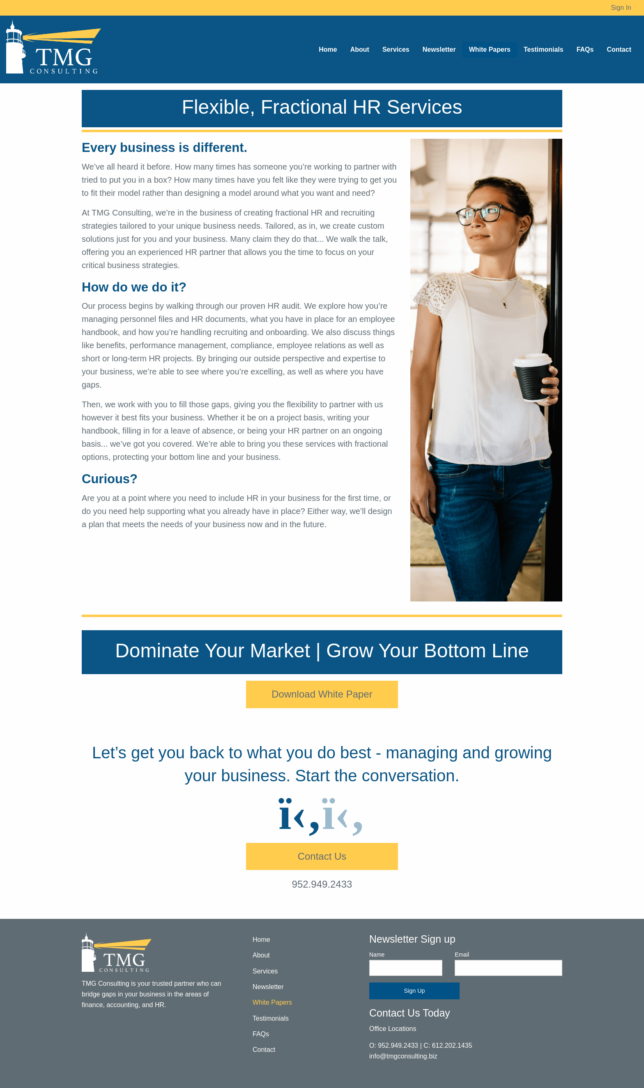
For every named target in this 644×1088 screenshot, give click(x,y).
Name (405, 963)
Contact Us (322, 856)
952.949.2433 (322, 884)
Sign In (621, 7)
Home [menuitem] (328, 49)
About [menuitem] (359, 49)
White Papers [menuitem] (490, 49)
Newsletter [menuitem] (439, 49)
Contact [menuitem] (619, 49)
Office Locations (392, 1028)
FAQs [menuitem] (585, 49)
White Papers (272, 1002)
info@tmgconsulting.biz (403, 1056)
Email (508, 963)
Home (261, 939)
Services (265, 971)
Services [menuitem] (395, 49)
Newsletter (268, 986)
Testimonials (271, 1018)
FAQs (261, 1034)
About (261, 955)
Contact (264, 1049)
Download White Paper (321, 694)
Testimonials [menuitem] (544, 49)
